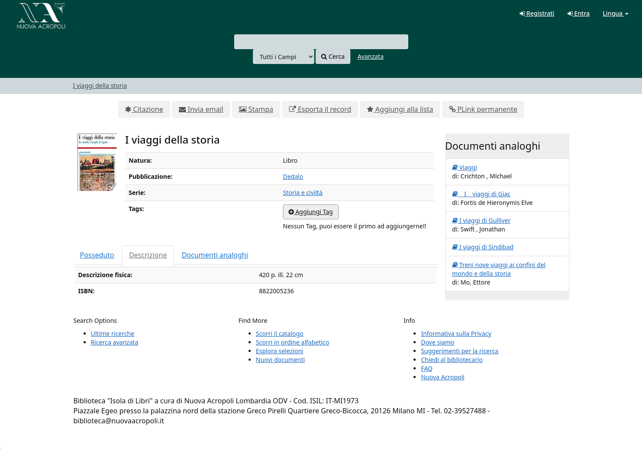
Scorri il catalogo (279, 333)
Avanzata (370, 56)
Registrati (537, 13)
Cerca (332, 56)
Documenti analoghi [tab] (215, 255)
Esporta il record (320, 109)
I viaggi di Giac (481, 194)
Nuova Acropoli (442, 377)
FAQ (427, 368)
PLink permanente (483, 109)
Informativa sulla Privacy (456, 333)
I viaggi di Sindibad (483, 247)
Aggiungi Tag (311, 212)
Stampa (256, 109)
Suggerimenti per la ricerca (459, 351)
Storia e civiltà (303, 192)
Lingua (616, 13)
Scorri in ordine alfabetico (292, 342)
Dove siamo (437, 342)
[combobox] (321, 41)
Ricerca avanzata (114, 342)
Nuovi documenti (280, 359)
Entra (579, 13)
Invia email (201, 109)
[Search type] (283, 56)
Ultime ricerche (112, 333)
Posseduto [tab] (97, 255)
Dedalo (293, 176)
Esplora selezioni (279, 351)
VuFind (27, 13)
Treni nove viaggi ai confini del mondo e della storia (499, 269)
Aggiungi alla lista (400, 109)
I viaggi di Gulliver (481, 220)
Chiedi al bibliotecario (452, 359)
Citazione (144, 109)
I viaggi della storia (100, 85)
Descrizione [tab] (148, 255)
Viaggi (464, 167)
